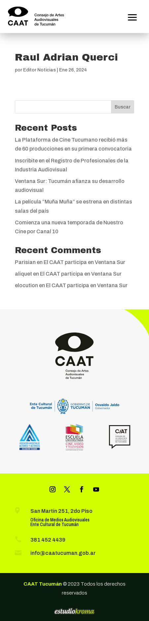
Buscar (122, 107)
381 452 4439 (47, 540)
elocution (26, 285)
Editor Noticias (39, 69)
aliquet (23, 274)
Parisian (25, 262)
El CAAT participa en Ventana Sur (84, 262)
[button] (132, 16)
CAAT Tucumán (42, 584)
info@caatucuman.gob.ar (62, 553)
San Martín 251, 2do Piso (61, 511)
